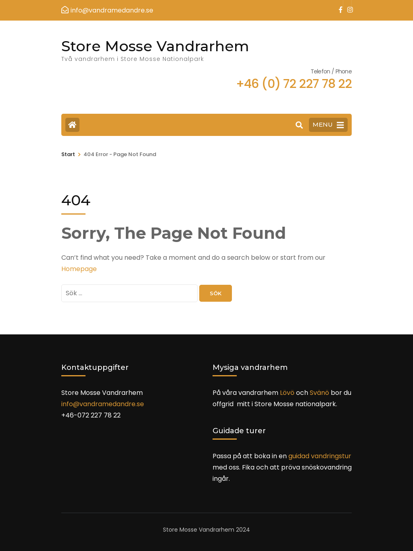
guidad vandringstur (319, 456)
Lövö (287, 392)
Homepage (79, 268)
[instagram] (347, 4)
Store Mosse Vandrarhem (155, 46)
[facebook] (339, 4)
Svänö (319, 392)
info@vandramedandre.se (102, 404)
